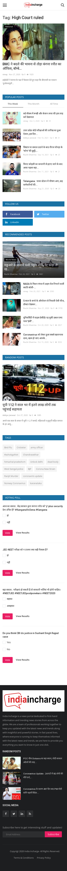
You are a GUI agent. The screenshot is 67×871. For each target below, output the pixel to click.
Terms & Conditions (24, 857)
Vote (7, 532)
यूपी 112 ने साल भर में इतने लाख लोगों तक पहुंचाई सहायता (29, 407)
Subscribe (53, 834)
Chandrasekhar (31, 454)
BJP (29, 468)
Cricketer (21, 447)
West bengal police (13, 468)
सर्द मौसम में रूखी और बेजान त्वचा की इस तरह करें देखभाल (43, 115)
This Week (13, 103)
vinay (5, 74)
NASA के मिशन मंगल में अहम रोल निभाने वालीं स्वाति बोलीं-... (43, 285)
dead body (53, 461)
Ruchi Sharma (29, 154)
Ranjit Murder (11, 476)
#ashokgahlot (11, 454)
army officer (37, 447)
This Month (33, 103)
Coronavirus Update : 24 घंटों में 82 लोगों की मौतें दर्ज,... (43, 775)
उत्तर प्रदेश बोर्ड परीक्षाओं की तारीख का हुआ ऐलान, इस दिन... (42, 132)
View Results (22, 532)
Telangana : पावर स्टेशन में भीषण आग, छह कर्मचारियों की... (43, 183)
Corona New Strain (45, 468)
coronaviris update (32, 476)
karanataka (36, 483)
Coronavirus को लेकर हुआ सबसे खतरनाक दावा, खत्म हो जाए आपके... (43, 336)
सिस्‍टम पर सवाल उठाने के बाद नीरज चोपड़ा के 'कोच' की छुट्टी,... (43, 149)
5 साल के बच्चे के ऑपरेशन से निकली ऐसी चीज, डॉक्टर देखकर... (43, 302)
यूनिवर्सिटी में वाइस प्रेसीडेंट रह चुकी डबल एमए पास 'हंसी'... (42, 319)
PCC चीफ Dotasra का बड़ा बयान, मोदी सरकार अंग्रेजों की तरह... (42, 760)
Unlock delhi (36, 461)
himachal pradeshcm (14, 461)
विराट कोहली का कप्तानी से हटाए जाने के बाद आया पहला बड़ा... (42, 166)
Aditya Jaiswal (29, 137)
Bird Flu (8, 447)
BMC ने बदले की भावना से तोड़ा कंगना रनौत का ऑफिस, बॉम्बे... (32, 66)
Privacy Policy (44, 857)
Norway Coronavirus (14, 483)
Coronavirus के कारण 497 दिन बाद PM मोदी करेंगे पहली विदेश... (42, 791)
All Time (54, 103)
